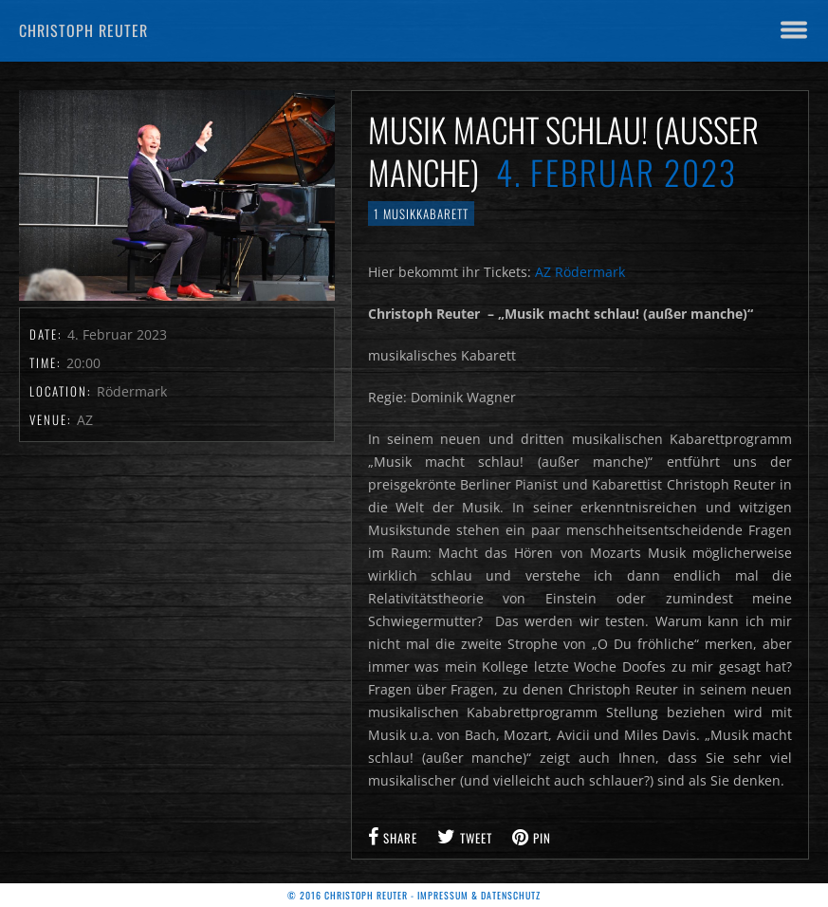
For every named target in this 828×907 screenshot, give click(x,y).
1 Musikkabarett (421, 213)
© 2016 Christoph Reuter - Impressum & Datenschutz (414, 895)
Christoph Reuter (83, 30)
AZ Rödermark (580, 272)
